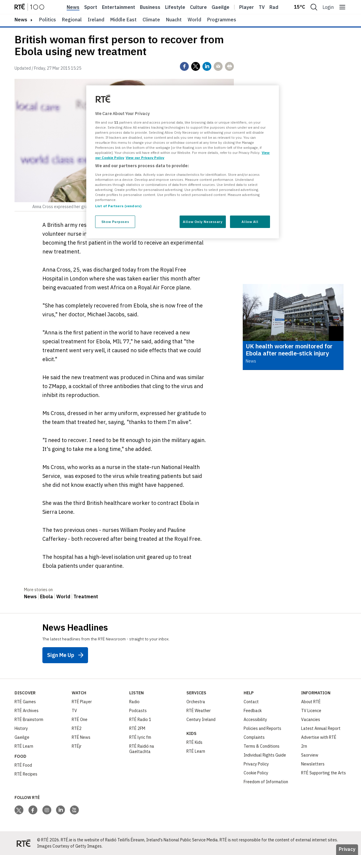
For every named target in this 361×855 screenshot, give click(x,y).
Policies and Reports (262, 728)
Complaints (254, 737)
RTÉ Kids (194, 742)
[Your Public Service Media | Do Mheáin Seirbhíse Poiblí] (23, 843)
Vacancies (310, 719)
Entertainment (118, 7)
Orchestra (195, 701)
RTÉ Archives (27, 710)
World (194, 20)
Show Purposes (115, 221)
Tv (262, 7)
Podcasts (138, 710)
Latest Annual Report (321, 728)
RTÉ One (79, 719)
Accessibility (255, 719)
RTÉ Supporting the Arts (323, 773)
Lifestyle (175, 7)
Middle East (123, 20)
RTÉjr (77, 746)
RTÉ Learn (24, 746)
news (21, 20)
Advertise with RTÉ (318, 737)
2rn (304, 746)
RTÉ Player (82, 701)
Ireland (96, 20)
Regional (72, 20)
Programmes (221, 20)
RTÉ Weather (198, 710)
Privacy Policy (256, 764)
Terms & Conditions (261, 746)
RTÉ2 (77, 728)
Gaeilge (220, 7)
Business (150, 7)
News (73, 7)
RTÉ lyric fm (140, 737)
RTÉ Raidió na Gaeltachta (141, 749)
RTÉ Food (23, 765)
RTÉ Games (25, 701)
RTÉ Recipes (26, 774)
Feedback (253, 710)
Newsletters (313, 764)
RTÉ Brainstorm (29, 719)
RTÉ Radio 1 (140, 719)
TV (74, 710)
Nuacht (174, 20)
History (21, 728)
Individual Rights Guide (265, 755)
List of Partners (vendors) (118, 206)
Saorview (309, 755)
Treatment (86, 596)
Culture (198, 7)
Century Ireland (200, 719)
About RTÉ (311, 701)
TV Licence (311, 710)
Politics (47, 20)
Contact (251, 701)
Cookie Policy (256, 773)
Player (246, 7)
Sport (90, 7)
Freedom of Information (266, 781)
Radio (275, 7)
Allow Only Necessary (202, 221)
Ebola (46, 596)
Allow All (250, 221)
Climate (151, 20)
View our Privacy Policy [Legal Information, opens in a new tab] (145, 157)
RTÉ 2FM (137, 728)
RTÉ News (81, 737)
